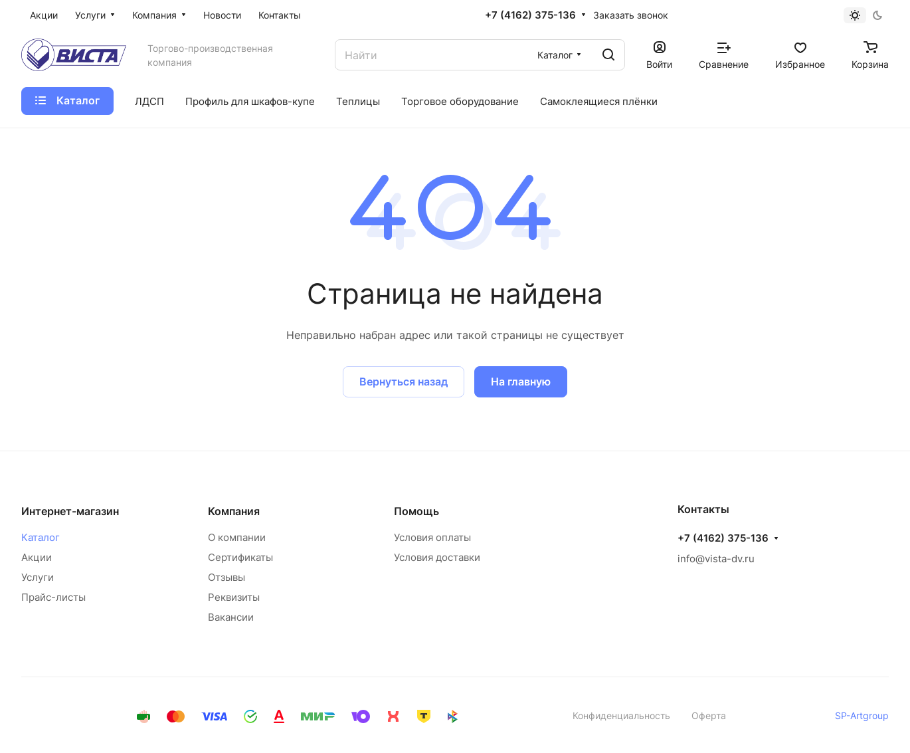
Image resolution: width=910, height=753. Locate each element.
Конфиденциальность (621, 715)
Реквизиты (234, 597)
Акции (36, 557)
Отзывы (226, 577)
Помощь (416, 511)
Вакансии (231, 617)
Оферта (708, 715)
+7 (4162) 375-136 (530, 15)
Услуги (37, 577)
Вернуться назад (403, 381)
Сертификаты (240, 557)
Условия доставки (437, 557)
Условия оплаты (432, 537)
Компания (234, 511)
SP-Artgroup (862, 715)
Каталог (40, 537)
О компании (237, 537)
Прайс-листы (53, 597)
